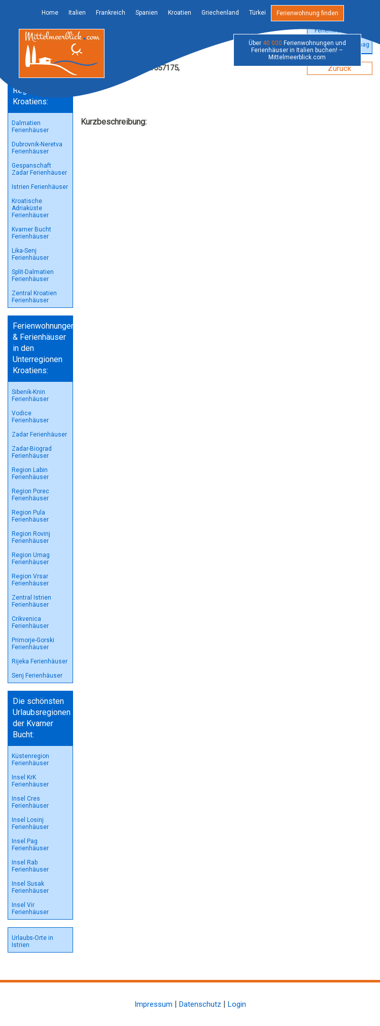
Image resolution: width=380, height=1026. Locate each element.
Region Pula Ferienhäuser (30, 516)
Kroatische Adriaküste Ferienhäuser (30, 208)
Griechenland (220, 12)
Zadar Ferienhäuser (39, 434)
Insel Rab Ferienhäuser (30, 866)
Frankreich (110, 12)
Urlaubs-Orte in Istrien (32, 941)
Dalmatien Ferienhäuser (30, 127)
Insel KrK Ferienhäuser (30, 781)
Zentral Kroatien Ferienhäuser (34, 297)
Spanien (146, 12)
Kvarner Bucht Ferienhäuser (31, 233)
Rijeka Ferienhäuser (39, 661)
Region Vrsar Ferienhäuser (30, 580)
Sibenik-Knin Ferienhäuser (30, 395)
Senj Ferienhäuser (37, 675)
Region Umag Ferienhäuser (31, 558)
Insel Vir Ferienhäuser (30, 908)
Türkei (257, 12)
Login (237, 1004)
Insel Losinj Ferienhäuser (30, 823)
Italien (77, 12)
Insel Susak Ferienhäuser (30, 887)
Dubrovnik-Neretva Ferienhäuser (37, 148)
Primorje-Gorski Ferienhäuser (33, 644)
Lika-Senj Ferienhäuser (30, 254)
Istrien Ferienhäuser (40, 186)
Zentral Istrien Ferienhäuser (31, 601)
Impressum (153, 1004)
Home (50, 12)
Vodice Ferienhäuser (30, 417)
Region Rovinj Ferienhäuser (31, 537)
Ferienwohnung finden (307, 13)
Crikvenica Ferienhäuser (30, 622)
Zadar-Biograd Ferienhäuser (32, 452)
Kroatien (179, 12)
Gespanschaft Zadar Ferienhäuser (39, 169)
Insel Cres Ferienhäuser (30, 802)
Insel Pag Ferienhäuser (30, 845)
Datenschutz (200, 1004)
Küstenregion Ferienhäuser (30, 760)
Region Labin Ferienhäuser (30, 473)
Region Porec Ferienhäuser (30, 495)
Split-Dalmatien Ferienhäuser (33, 275)
